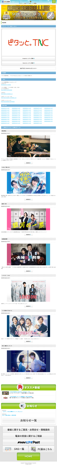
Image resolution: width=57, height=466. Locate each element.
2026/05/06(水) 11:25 (16, 108)
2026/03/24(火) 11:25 (27, 119)
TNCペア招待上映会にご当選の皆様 (9, 415)
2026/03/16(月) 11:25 (37, 121)
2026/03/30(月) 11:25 (37, 117)
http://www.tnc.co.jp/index (6, 84)
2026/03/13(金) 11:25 (48, 121)
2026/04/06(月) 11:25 (37, 115)
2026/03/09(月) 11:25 (37, 123)
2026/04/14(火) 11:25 (27, 113)
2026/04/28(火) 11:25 (27, 110)
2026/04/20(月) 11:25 (37, 111)
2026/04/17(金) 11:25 (48, 111)
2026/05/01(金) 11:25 (48, 108)
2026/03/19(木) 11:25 (5, 121)
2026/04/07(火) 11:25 (27, 115)
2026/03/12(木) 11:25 (5, 123)
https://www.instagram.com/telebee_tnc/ (8, 97)
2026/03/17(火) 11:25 (27, 121)
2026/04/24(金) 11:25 (48, 110)
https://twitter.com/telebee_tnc (7, 93)
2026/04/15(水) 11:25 (16, 113)
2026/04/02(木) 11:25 (5, 117)
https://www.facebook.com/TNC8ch (8, 101)
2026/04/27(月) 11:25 (37, 110)
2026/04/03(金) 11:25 (48, 115)
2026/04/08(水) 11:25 (16, 115)
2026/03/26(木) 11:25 (5, 119)
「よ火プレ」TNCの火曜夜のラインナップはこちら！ (12, 411)
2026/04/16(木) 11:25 (5, 113)
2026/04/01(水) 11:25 (16, 117)
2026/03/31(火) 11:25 (27, 117)
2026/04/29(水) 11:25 (16, 110)
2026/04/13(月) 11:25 (37, 113)
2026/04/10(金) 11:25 (48, 113)
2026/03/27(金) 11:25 (48, 117)
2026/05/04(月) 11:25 (37, 108)
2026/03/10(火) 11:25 (27, 123)
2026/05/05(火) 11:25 (27, 108)
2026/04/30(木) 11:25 (5, 110)
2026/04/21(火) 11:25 (27, 111)
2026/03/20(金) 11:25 (48, 119)
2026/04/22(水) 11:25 (16, 111)
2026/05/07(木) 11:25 (5, 108)
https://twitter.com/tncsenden (6, 89)
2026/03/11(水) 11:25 (16, 123)
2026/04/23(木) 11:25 (5, 111)
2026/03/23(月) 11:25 (37, 119)
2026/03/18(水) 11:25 (16, 121)
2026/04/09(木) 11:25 (5, 115)
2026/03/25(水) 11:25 (16, 119)
